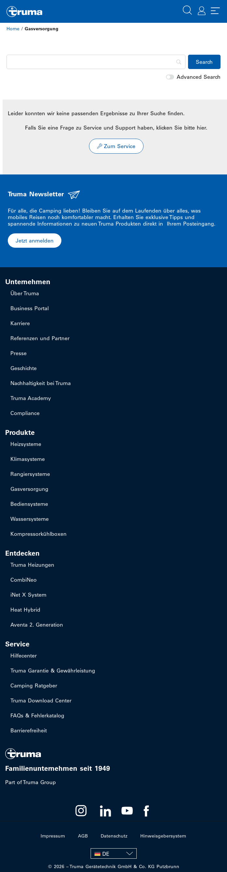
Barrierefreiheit (28, 730)
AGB (83, 836)
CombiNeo (23, 579)
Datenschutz (114, 836)
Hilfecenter (23, 655)
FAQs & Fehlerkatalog (37, 715)
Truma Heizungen (32, 564)
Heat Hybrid (25, 609)
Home (12, 29)
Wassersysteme (29, 519)
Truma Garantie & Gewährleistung (52, 670)
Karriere (20, 323)
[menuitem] (113, 853)
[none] (113, 853)
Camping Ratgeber (33, 685)
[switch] (170, 77)
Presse (18, 353)
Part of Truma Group (30, 782)
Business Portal (29, 308)
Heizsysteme (25, 444)
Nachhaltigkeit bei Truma (40, 383)
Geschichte (23, 368)
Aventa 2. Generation (36, 624)
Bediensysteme (29, 504)
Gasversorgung (29, 489)
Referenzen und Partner (39, 338)
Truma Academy (30, 398)
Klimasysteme (27, 459)
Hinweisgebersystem (163, 836)
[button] (187, 9)
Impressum (53, 836)
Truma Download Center (40, 700)
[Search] (95, 62)
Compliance (25, 413)
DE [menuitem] (105, 854)
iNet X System (28, 594)
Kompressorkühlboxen (38, 534)
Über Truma (24, 293)
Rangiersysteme (30, 474)
